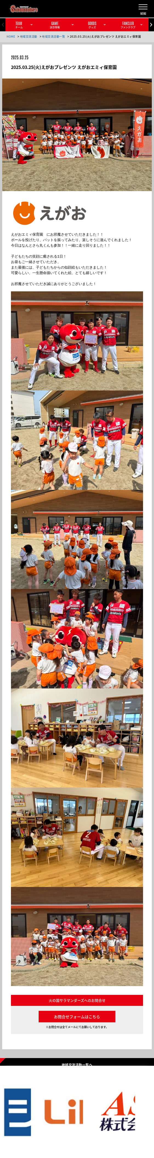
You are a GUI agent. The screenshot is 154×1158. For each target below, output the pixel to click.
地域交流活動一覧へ (77, 1064)
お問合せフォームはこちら (77, 1016)
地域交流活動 (28, 36)
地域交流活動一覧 (53, 36)
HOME (11, 36)
